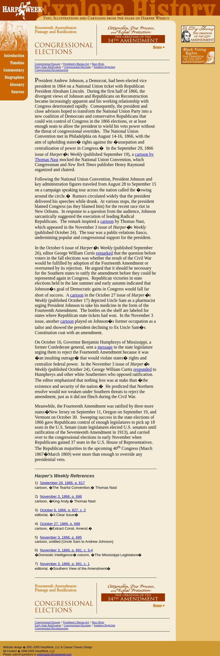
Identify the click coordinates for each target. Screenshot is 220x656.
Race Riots (98, 63)
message (105, 347)
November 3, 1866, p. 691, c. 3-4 (66, 550)
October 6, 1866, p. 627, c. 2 (63, 510)
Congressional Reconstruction (51, 69)
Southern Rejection (104, 66)
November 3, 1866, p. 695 (61, 537)
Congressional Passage (47, 63)
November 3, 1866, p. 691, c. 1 (65, 564)
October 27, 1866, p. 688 (60, 524)
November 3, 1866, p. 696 (61, 496)
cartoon (107, 221)
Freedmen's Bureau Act (76, 63)
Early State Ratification (48, 66)
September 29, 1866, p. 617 (62, 483)
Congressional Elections (77, 66)
